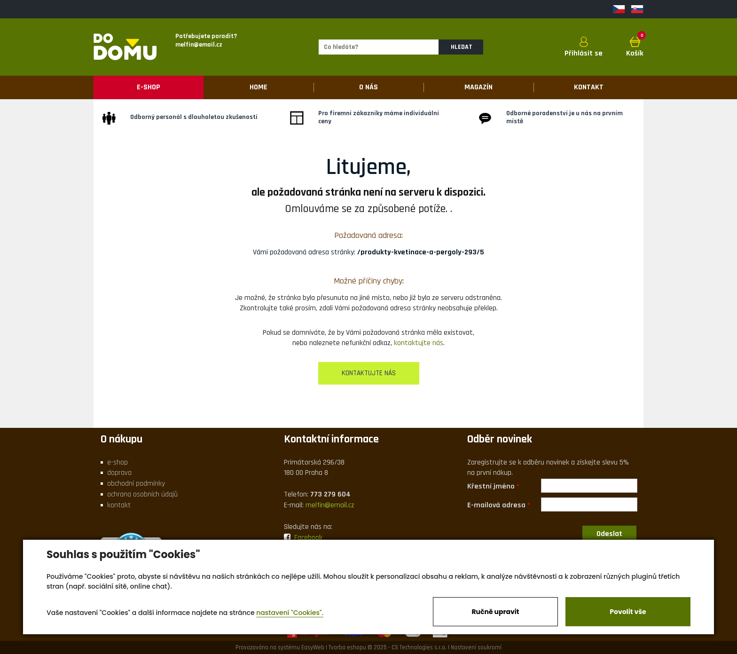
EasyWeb (312, 647)
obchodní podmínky (136, 484)
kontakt (119, 505)
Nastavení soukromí (476, 647)
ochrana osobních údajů (142, 494)
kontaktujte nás (418, 343)
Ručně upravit (495, 611)
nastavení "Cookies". (289, 612)
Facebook (303, 538)
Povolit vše (628, 611)
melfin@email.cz (330, 505)
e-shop (117, 462)
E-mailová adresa (496, 504)
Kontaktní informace (331, 439)
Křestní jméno (491, 485)
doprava (119, 473)
